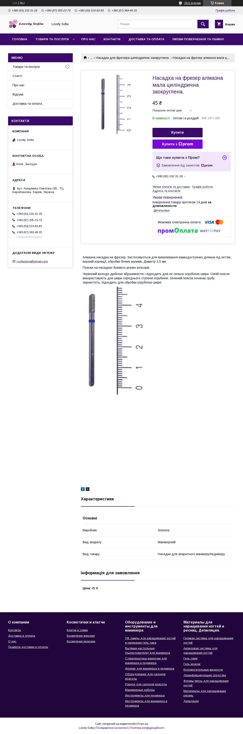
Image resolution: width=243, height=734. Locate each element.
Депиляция (191, 701)
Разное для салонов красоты (146, 684)
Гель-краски (191, 664)
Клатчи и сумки (77, 630)
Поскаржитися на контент (112, 728)
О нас (12, 641)
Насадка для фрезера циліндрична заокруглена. (133, 58)
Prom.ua (142, 723)
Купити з (177, 144)
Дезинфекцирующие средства (204, 675)
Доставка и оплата (21, 635)
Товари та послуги (52, 39)
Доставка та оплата (146, 39)
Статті (17, 76)
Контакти (112, 39)
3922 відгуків (192, 3)
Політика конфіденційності (147, 728)
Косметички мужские (81, 641)
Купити (177, 132)
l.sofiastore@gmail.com (32, 261)
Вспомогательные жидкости (203, 669)
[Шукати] (203, 24)
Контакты (14, 630)
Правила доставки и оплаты (28, 647)
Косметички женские (81, 635)
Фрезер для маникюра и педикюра (149, 668)
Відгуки (18, 94)
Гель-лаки (190, 658)
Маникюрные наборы (140, 690)
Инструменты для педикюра (145, 695)
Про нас (88, 39)
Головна (19, 39)
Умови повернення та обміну (198, 39)
